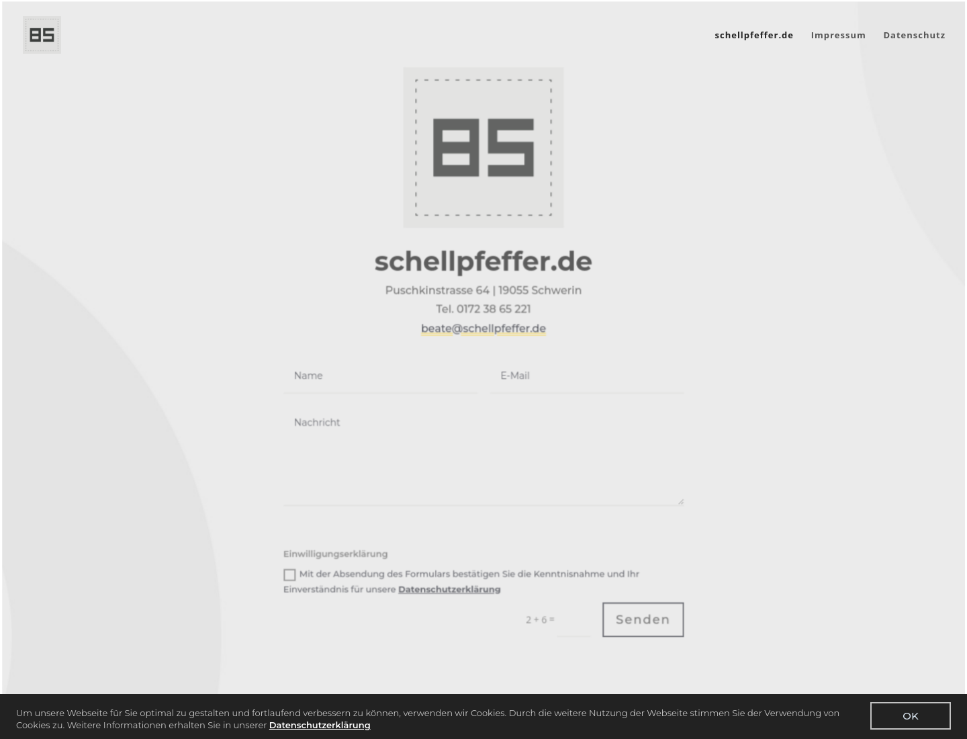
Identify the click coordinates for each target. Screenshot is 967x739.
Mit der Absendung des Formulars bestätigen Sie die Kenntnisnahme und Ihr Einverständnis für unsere (462, 575)
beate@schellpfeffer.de (483, 324)
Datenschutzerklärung (320, 725)
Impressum (838, 35)
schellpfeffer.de (754, 35)
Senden (642, 613)
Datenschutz (914, 35)
